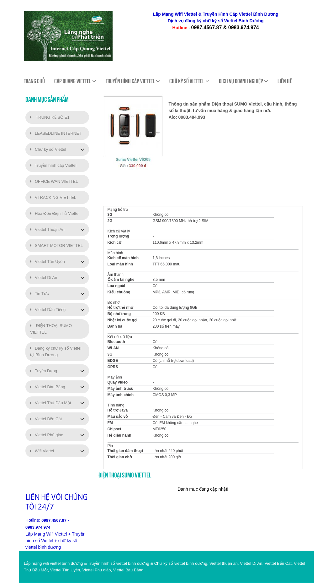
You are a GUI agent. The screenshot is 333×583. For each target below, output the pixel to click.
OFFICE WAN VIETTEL (54, 181)
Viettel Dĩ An (43, 277)
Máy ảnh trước (120, 388)
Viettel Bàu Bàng (47, 386)
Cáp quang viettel (75, 81)
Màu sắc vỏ (118, 416)
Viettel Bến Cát (46, 419)
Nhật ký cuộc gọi (123, 320)
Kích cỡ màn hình (123, 258)
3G (110, 214)
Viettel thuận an (223, 563)
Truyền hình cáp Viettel (53, 165)
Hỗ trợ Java (118, 410)
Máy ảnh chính (121, 395)
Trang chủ (34, 81)
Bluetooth (116, 342)
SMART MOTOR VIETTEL (56, 245)
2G (110, 221)
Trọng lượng (118, 236)
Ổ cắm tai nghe (121, 279)
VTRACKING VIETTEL (53, 197)
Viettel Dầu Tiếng (48, 309)
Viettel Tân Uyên (47, 261)
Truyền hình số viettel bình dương (118, 563)
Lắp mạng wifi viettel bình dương (53, 563)
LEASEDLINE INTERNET (56, 133)
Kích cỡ (114, 242)
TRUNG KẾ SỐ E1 (50, 117)
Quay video (118, 382)
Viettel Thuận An (47, 229)
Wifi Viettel (42, 451)
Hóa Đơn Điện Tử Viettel (54, 213)
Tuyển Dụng (43, 370)
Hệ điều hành (119, 435)
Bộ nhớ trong (119, 314)
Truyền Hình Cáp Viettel (133, 81)
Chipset (114, 429)
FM (110, 423)
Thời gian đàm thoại (125, 451)
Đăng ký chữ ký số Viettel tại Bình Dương (55, 351)
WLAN (113, 348)
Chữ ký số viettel (189, 81)
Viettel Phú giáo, (97, 570)
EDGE (113, 360)
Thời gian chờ (120, 457)
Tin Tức (39, 293)
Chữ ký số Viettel (48, 149)
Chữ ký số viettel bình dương (180, 563)
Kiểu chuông (119, 292)
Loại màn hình (120, 264)
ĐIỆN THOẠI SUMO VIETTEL (51, 329)
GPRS (113, 367)
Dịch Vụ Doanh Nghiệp (243, 81)
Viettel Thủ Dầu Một (50, 402)
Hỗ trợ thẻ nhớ (120, 307)
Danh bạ (115, 326)
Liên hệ (285, 81)
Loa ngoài (116, 286)
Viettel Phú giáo (46, 435)
